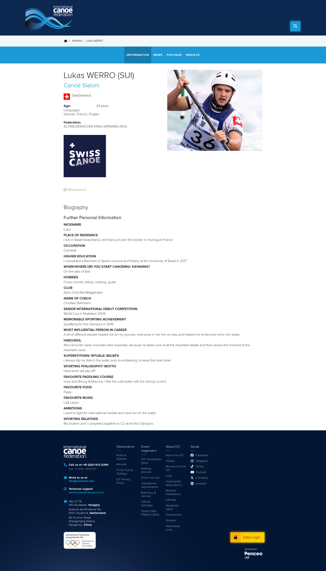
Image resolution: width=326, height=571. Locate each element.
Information (137, 55)
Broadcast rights (172, 507)
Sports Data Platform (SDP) (150, 513)
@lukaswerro (77, 189)
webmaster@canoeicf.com (86, 492)
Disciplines (214, 26)
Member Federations (173, 492)
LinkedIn (201, 483)
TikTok (200, 466)
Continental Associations (174, 483)
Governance (269, 26)
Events (190, 26)
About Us (241, 26)
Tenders (171, 520)
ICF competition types (151, 461)
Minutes (121, 464)
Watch (167, 26)
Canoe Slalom (81, 86)
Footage (174, 55)
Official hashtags (147, 503)
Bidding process (146, 470)
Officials (171, 499)
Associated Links (173, 528)
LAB (247, 557)
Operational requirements (149, 485)
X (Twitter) (202, 477)
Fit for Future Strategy (124, 472)
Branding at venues (148, 494)
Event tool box (150, 477)
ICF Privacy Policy (123, 481)
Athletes (77, 41)
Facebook (202, 455)
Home (129, 26)
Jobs (169, 475)
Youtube (201, 472)
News (147, 26)
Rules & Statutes (121, 457)
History (170, 461)
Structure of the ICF (176, 468)
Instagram (202, 461)
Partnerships (173, 514)
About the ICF (175, 455)
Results (193, 55)
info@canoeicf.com (81, 481)
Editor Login (251, 537)
